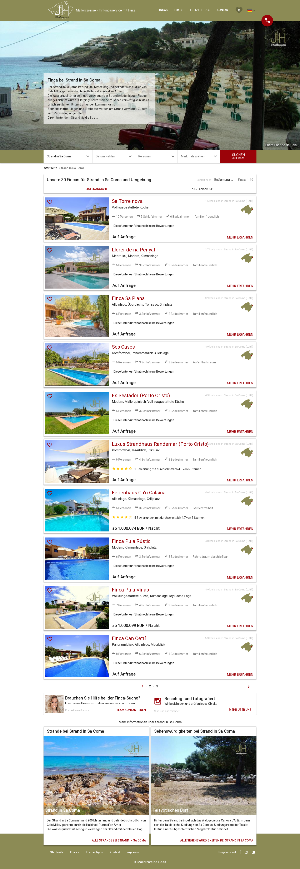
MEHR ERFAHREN (240, 237)
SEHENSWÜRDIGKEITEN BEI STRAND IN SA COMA (216, 840)
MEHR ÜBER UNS (240, 709)
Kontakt (115, 852)
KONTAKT (223, 10)
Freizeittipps (94, 852)
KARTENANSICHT (203, 189)
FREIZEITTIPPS (200, 10)
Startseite (56, 852)
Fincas (74, 852)
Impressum (134, 852)
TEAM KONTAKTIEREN (131, 710)
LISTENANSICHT (97, 189)
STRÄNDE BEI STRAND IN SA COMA (119, 840)
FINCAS (163, 10)
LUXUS (178, 10)
